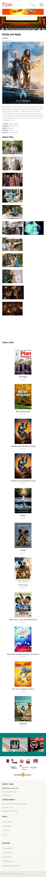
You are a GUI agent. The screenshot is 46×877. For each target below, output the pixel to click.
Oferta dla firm (7, 826)
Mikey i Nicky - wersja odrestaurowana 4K (23, 620)
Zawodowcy (23, 724)
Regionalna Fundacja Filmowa (11, 866)
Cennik (5, 835)
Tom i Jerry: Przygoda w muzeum (23, 689)
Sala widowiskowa (8, 848)
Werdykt (23, 550)
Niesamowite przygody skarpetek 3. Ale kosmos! (23, 654)
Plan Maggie (23, 377)
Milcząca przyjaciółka (23, 412)
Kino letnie (6, 830)
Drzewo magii (23, 585)
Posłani (23, 516)
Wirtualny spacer (8, 861)
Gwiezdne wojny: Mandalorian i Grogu (23, 446)
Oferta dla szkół (7, 822)
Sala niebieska (7, 857)
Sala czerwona (7, 852)
